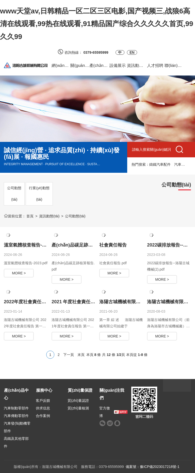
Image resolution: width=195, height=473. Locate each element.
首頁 (30, 216)
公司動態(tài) (14, 193)
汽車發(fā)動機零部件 (17, 427)
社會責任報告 (113, 245)
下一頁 (68, 355)
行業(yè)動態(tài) (39, 193)
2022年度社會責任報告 (27, 301)
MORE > (19, 273)
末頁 (81, 355)
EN (131, 52)
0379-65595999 (98, 52)
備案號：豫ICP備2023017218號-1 (153, 467)
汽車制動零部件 (16, 408)
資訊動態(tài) (49, 216)
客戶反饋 (43, 401)
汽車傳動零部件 (16, 416)
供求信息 (43, 408)
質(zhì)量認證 (78, 401)
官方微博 (104, 412)
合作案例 (43, 416)
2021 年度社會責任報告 (76, 301)
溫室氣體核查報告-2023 (28, 245)
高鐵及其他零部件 (16, 442)
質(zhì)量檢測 (78, 408)
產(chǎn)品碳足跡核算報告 (79, 245)
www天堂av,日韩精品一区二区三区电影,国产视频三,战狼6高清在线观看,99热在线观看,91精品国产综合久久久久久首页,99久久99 (96, 24)
